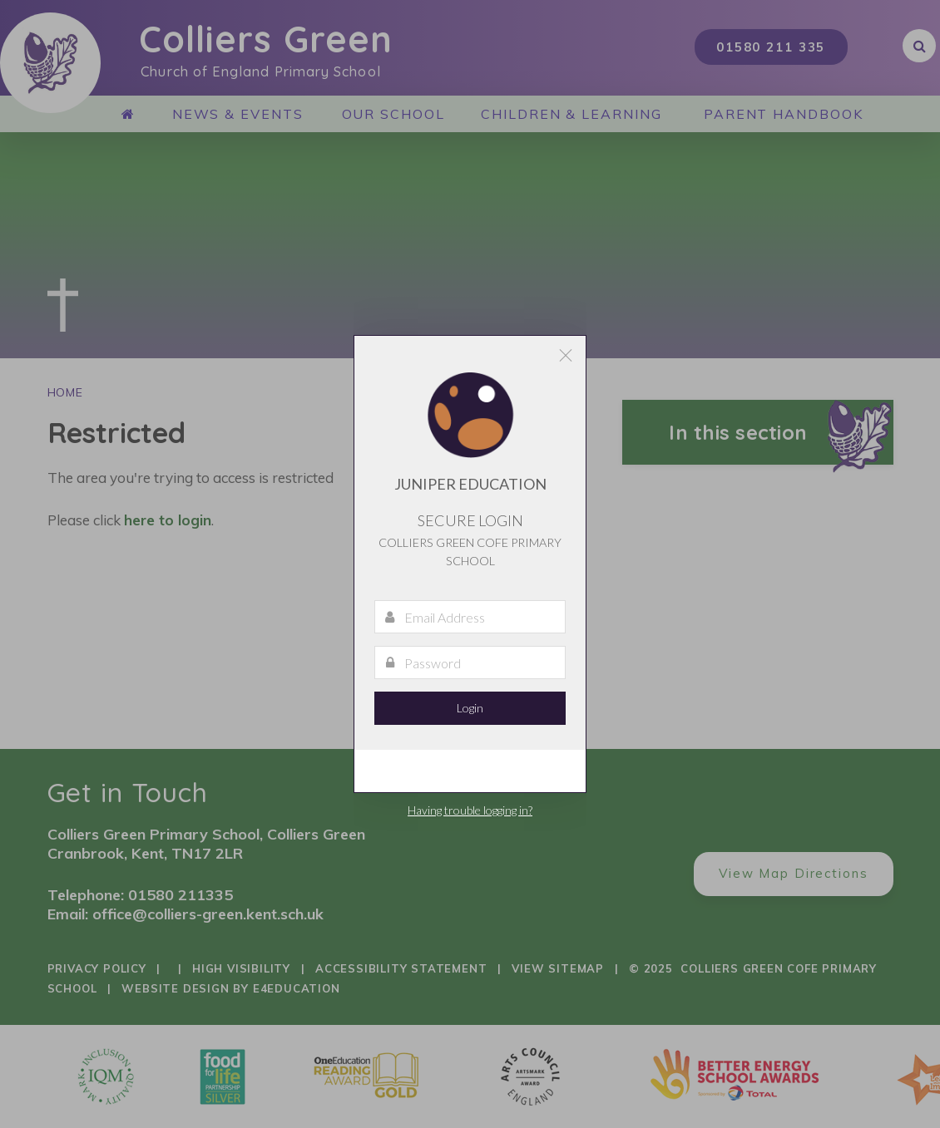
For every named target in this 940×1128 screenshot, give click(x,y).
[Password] (470, 662)
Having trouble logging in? (470, 810)
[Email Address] (470, 616)
